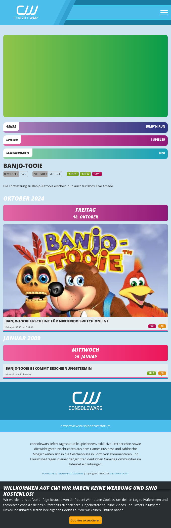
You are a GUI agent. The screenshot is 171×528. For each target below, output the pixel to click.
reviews (74, 426)
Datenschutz (49, 473)
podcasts (94, 426)
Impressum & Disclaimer (70, 473)
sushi (84, 426)
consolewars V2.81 (119, 473)
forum (105, 426)
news (64, 426)
